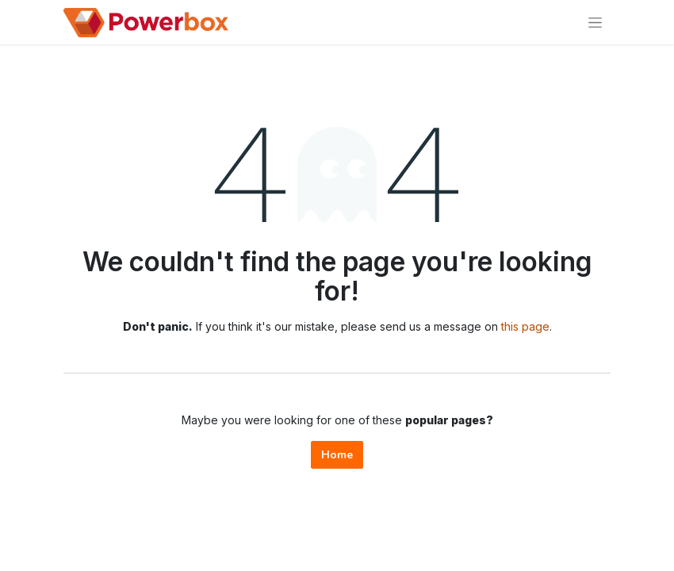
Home (337, 454)
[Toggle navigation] (595, 22)
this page (525, 326)
